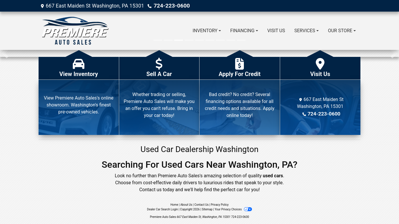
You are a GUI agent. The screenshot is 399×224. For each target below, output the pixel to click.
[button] (5, 53)
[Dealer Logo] (75, 30)
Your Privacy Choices (233, 209)
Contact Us (201, 204)
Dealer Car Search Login (162, 209)
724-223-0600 (171, 6)
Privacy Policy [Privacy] (220, 204)
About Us (186, 204)
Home (174, 204)
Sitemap (207, 209)
